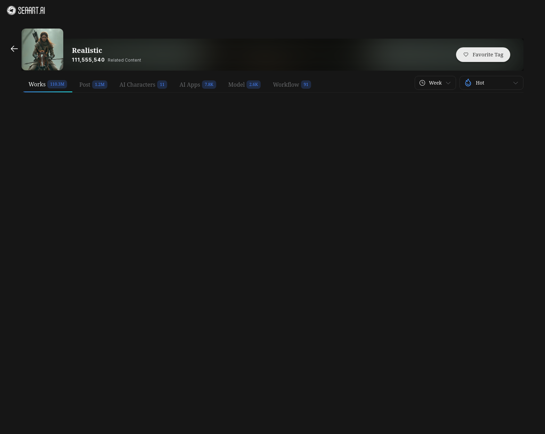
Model (236, 84)
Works (37, 84)
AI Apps (189, 84)
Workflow (286, 84)
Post (84, 84)
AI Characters (137, 84)
